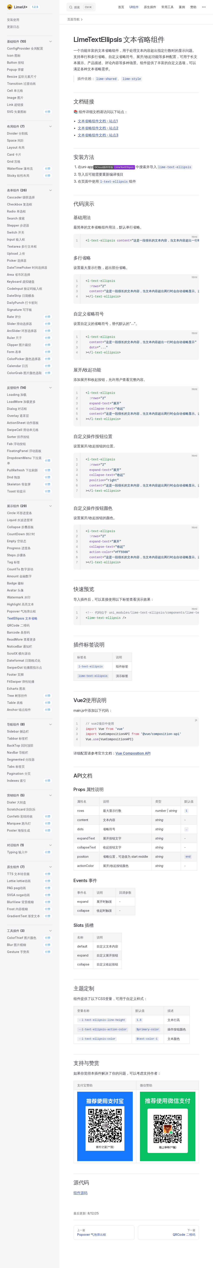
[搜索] (81, 7)
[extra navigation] (204, 7)
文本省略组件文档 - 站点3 (98, 135)
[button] (29, 41)
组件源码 (80, 1193)
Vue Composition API (132, 753)
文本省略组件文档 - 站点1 (98, 121)
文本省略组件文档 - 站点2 (98, 128)
